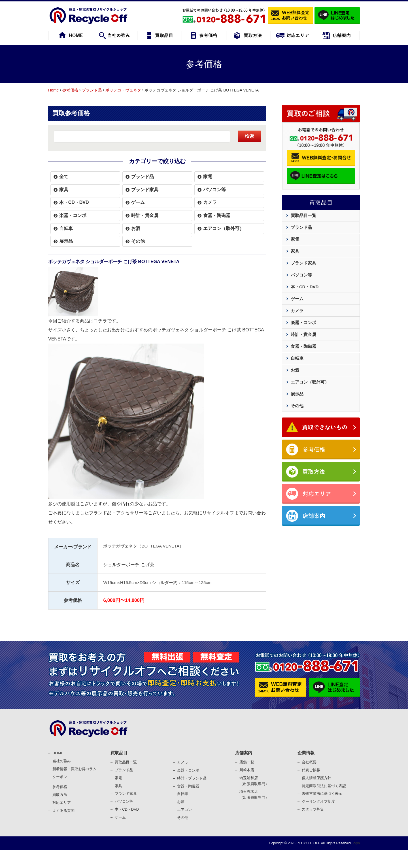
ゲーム (138, 202)
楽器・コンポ (188, 770)
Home (53, 90)
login (356, 843)
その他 (138, 241)
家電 (207, 176)
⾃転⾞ (182, 794)
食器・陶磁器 (216, 215)
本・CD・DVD (74, 202)
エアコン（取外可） (223, 228)
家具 (63, 189)
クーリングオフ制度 (318, 801)
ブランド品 (92, 90)
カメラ (210, 202)
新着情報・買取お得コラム (74, 769)
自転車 (66, 228)
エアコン (184, 810)
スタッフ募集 (313, 809)
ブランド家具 (144, 189)
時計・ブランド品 (192, 778)
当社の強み (61, 761)
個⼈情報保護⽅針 (316, 778)
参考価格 (70, 90)
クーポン (59, 777)
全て (63, 176)
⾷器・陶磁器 (188, 786)
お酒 (135, 228)
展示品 (66, 241)
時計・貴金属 (144, 215)
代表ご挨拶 (311, 770)
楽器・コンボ (72, 215)
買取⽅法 (59, 795)
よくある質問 (63, 810)
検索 (249, 136)
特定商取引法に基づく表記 (324, 786)
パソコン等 (214, 189)
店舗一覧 (246, 762)
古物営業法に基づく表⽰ (322, 793)
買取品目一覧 (303, 215)
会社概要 (309, 762)
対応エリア (61, 802)
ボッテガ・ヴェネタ (123, 90)
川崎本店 (246, 770)
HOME (57, 753)
